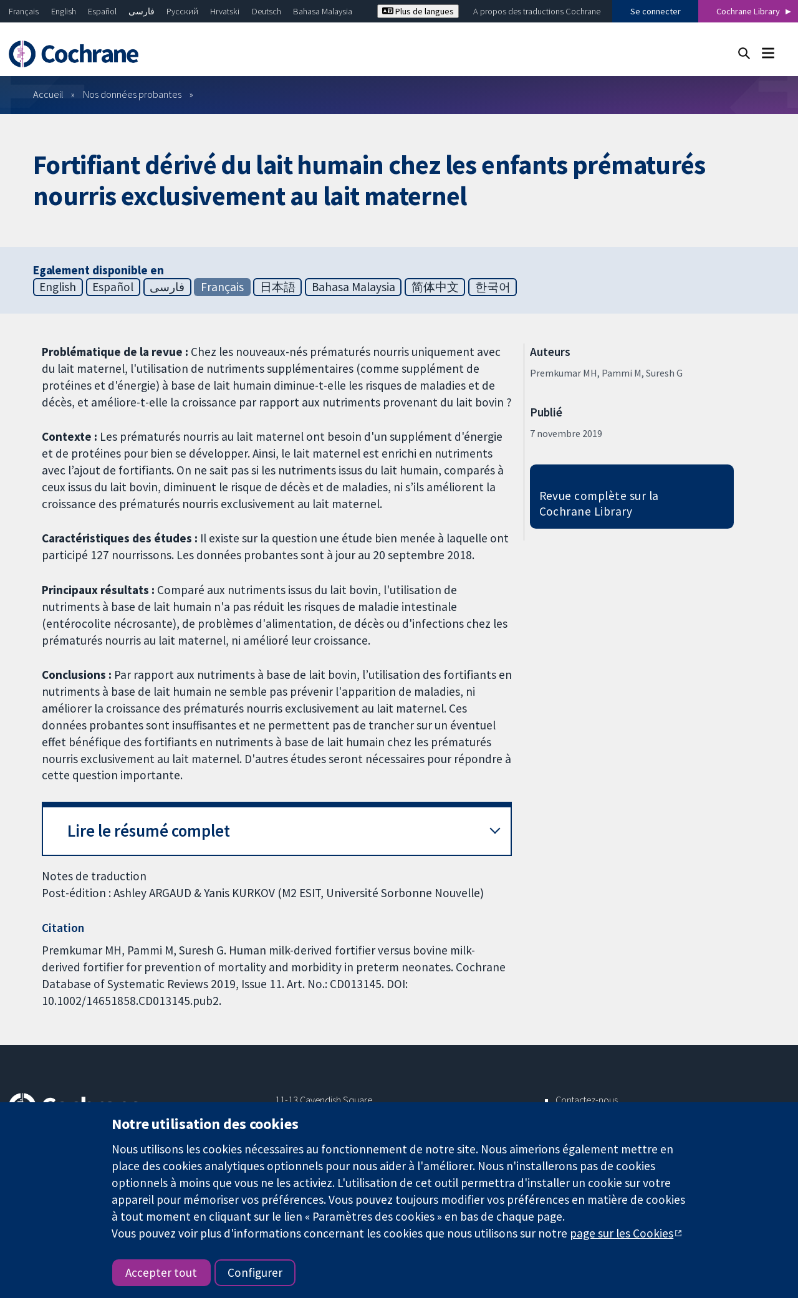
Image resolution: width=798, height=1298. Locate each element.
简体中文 (435, 286)
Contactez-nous (586, 1100)
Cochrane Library (748, 11)
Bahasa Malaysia (322, 11)
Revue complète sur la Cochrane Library (599, 503)
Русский (182, 11)
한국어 (493, 286)
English (63, 11)
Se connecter (655, 11)
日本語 (278, 286)
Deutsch (266, 11)
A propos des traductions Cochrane (536, 11)
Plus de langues (418, 11)
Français (24, 11)
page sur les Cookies (621, 1233)
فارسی (141, 11)
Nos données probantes (132, 94)
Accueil (48, 94)
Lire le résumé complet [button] (148, 830)
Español (102, 11)
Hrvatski (224, 11)
